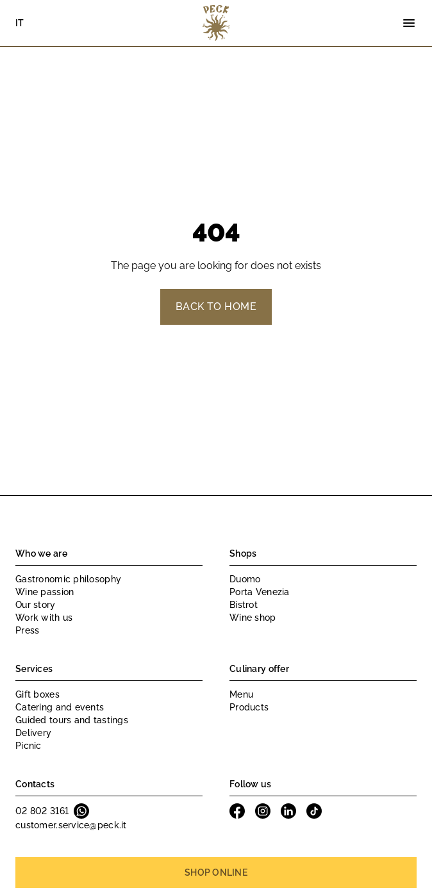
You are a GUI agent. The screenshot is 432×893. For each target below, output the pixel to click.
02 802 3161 (42, 811)
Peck (216, 23)
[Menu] (409, 23)
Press (27, 630)
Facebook (237, 811)
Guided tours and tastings (71, 720)
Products (249, 707)
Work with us (43, 617)
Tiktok (314, 811)
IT (19, 23)
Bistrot (243, 605)
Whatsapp (81, 811)
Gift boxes (37, 694)
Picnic (28, 746)
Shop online (216, 872)
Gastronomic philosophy (68, 579)
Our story (35, 605)
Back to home (216, 306)
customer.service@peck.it (71, 825)
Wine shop (252, 617)
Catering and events (59, 707)
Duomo (244, 579)
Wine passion (44, 592)
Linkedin (288, 811)
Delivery (33, 733)
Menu (241, 694)
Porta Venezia (259, 592)
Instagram (262, 811)
